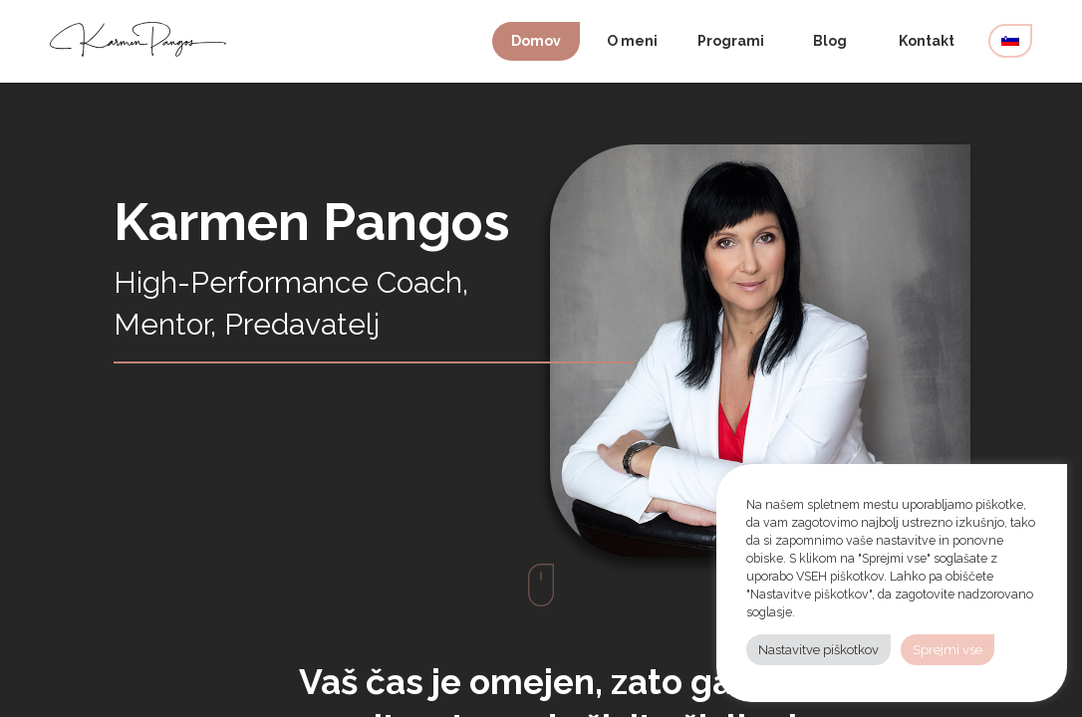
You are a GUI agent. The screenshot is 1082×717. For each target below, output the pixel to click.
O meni (632, 41)
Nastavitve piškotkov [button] (818, 649)
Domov (536, 41)
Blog (830, 41)
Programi (730, 41)
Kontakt (926, 41)
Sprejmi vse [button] (947, 649)
